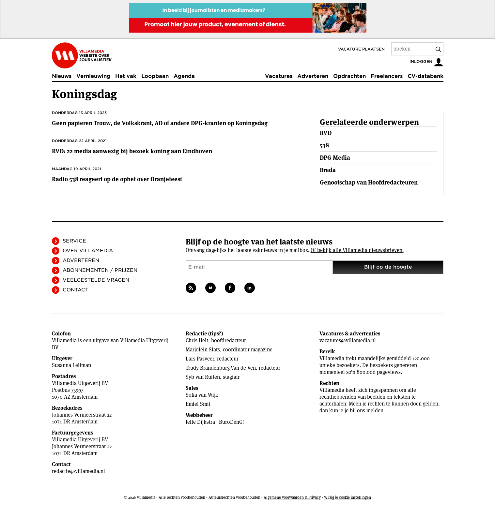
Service (74, 241)
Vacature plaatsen (361, 49)
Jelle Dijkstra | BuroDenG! (215, 422)
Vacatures (278, 76)
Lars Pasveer (200, 358)
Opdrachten (349, 76)
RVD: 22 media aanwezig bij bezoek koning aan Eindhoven (132, 151)
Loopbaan (155, 76)
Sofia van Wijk (202, 394)
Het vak (125, 76)
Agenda (184, 76)
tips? (215, 333)
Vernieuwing (93, 76)
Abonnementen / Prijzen (100, 270)
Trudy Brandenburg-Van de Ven (221, 367)
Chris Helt (197, 340)
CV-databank (425, 76)
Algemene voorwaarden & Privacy (292, 497)
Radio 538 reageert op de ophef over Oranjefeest (117, 179)
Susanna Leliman (71, 365)
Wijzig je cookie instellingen (347, 497)
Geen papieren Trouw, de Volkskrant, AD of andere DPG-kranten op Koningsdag (160, 123)
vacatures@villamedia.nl (347, 340)
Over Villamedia (88, 251)
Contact (75, 290)
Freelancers (387, 76)
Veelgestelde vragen (96, 280)
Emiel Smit (198, 404)
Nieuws (61, 76)
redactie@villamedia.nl (78, 471)
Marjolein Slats (203, 349)
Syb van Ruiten (203, 377)
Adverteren (312, 76)
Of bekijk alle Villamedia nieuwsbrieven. (357, 250)
